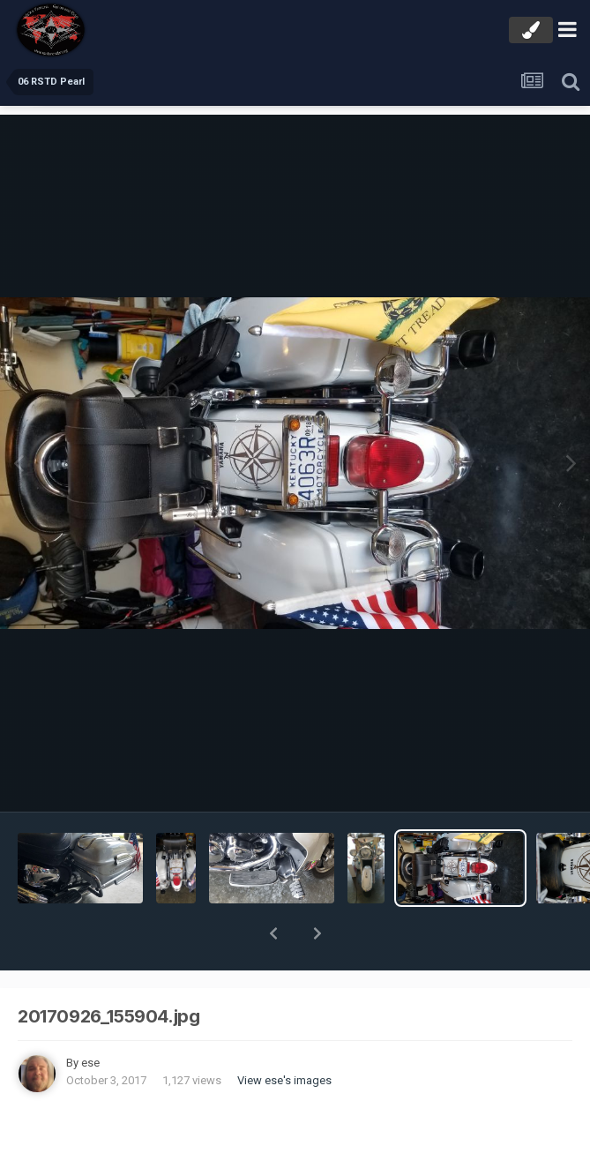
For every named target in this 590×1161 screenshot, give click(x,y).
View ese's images (284, 1034)
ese (90, 1016)
